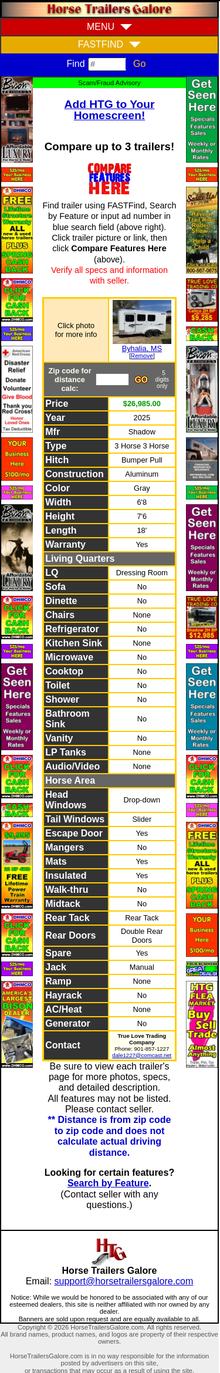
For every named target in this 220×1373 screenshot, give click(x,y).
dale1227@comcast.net (141, 1055)
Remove (142, 356)
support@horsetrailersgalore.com (124, 1281)
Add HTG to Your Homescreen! (110, 109)
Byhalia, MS (142, 348)
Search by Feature (108, 1183)
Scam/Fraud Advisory (109, 82)
